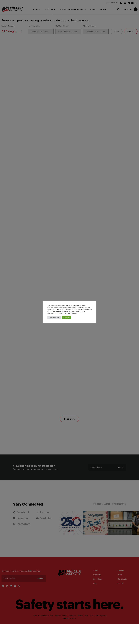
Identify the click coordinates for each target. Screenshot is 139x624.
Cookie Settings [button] (54, 317)
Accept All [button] (66, 317)
